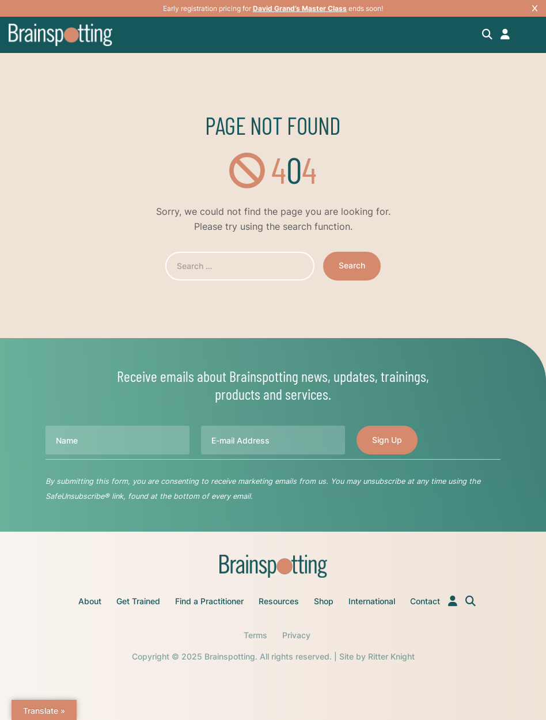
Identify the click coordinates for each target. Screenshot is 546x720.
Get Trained (138, 601)
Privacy (296, 635)
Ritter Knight (391, 656)
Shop (323, 601)
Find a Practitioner (209, 601)
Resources (279, 601)
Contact (425, 601)
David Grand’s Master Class (300, 8)
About (89, 601)
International (371, 601)
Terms (255, 635)
